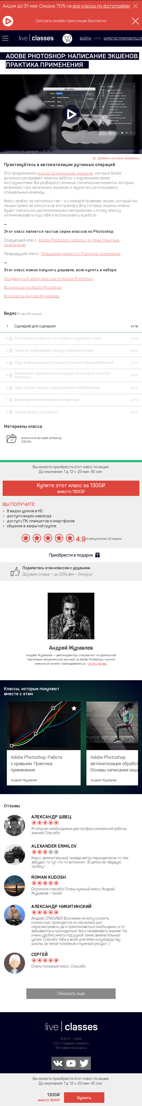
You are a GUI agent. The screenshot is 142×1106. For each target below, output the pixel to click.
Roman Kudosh (48, 877)
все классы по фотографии (101, 6)
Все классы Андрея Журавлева (32, 296)
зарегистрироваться (123, 38)
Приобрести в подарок (71, 555)
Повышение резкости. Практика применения (81, 254)
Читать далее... (97, 663)
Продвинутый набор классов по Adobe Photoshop (48, 279)
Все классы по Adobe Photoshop (33, 287)
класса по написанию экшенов (65, 173)
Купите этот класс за (71, 488)
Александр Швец (51, 816)
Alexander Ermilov (54, 846)
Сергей (39, 954)
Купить (84, 1097)
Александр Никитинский (61, 906)
